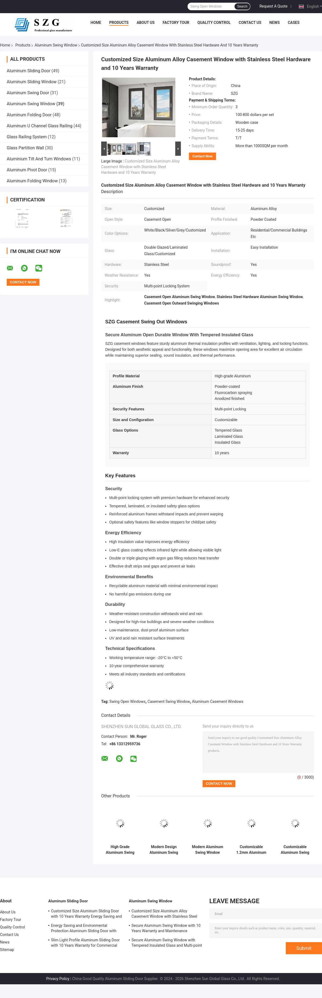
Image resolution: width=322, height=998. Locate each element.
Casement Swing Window (169, 701)
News (274, 22)
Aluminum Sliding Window (32, 81)
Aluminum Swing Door (28, 92)
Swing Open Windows (127, 701)
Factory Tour (176, 22)
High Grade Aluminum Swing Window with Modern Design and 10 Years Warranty (120, 850)
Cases (293, 22)
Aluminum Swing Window (56, 45)
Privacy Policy (57, 979)
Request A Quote (273, 6)
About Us (146, 22)
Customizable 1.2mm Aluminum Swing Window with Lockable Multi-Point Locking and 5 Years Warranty (251, 850)
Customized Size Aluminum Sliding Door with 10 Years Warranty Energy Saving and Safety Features (86, 914)
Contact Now (202, 156)
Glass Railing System (27, 136)
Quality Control (214, 22)
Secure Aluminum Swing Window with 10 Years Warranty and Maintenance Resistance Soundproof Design (165, 929)
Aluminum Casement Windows (217, 701)
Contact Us (250, 22)
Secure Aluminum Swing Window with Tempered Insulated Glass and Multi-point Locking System (166, 943)
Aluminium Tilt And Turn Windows (39, 158)
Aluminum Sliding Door (28, 70)
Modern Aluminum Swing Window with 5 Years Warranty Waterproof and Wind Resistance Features (207, 850)
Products (119, 22)
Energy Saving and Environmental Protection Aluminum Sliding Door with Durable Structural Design (83, 929)
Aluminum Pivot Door (27, 169)
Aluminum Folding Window (32, 180)
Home (95, 22)
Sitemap (7, 950)
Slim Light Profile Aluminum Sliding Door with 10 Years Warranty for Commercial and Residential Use (85, 943)
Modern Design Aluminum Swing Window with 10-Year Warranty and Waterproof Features (163, 850)
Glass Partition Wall (25, 147)
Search (242, 6)
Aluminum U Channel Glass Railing (39, 125)
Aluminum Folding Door (29, 114)
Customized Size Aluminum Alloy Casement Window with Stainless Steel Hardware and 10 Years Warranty (140, 167)
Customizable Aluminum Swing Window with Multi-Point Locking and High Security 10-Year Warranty (295, 850)
